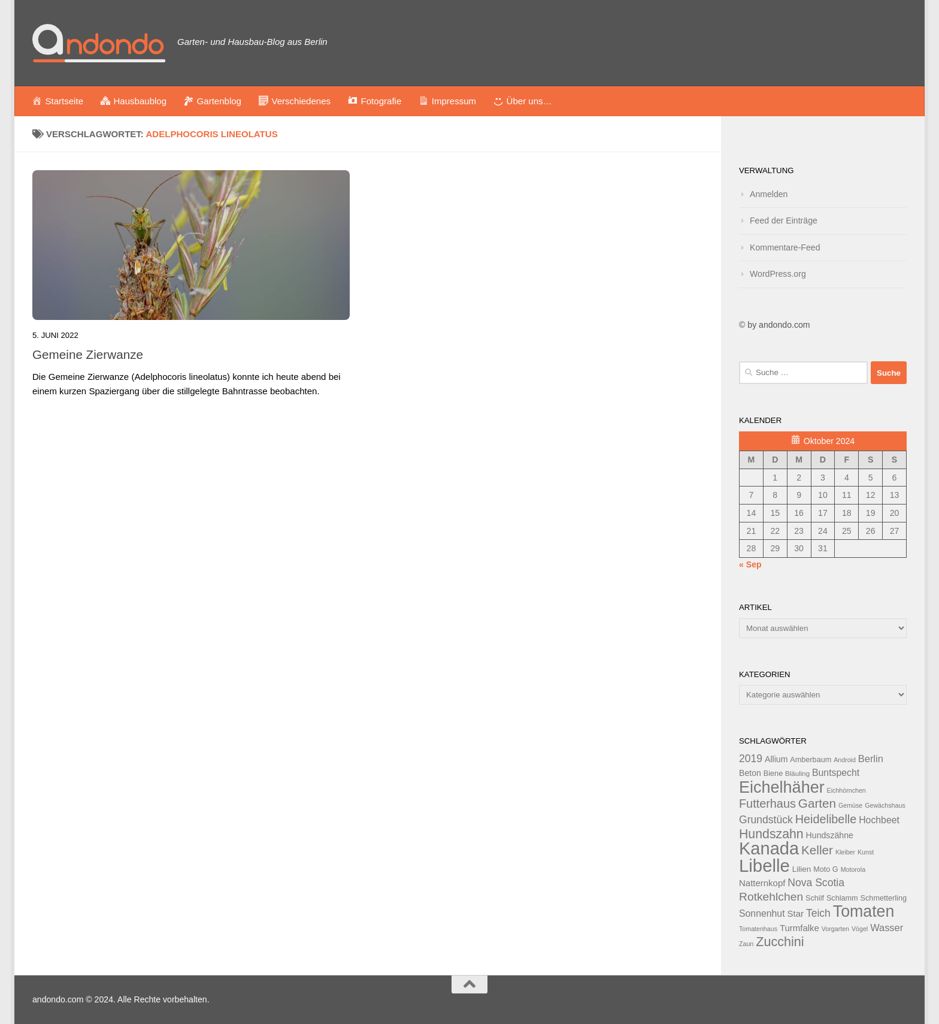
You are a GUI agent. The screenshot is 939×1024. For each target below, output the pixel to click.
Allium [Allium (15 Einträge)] (776, 759)
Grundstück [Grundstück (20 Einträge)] (766, 820)
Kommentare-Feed (785, 247)
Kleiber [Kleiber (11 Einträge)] (845, 852)
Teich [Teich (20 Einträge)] (818, 913)
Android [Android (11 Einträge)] (845, 759)
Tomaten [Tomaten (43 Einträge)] (864, 911)
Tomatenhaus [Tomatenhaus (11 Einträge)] (758, 928)
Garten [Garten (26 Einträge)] (817, 803)
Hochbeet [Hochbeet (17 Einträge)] (879, 820)
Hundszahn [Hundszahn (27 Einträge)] (771, 834)
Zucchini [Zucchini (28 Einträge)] (780, 941)
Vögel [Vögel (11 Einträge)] (860, 928)
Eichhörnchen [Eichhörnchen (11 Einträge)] (846, 790)
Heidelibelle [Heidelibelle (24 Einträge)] (826, 819)
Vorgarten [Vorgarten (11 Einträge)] (835, 928)
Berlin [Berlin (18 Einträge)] (870, 758)
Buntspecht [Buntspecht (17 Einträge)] (835, 773)
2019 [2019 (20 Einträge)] (750, 759)
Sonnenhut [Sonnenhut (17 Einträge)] (762, 913)
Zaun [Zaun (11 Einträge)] (746, 943)
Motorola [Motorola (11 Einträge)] (853, 869)
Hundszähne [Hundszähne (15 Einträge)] (829, 835)
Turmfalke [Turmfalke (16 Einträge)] (799, 928)
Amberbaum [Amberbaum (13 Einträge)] (810, 760)
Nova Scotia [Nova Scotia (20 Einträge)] (815, 883)
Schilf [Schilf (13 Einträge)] (814, 898)
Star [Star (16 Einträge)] (795, 913)
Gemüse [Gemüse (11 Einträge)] (850, 805)
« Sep (750, 564)
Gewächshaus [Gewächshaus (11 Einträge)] (885, 805)
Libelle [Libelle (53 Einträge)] (764, 865)
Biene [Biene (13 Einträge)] (773, 773)
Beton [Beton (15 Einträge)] (750, 773)
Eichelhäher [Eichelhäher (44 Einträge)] (782, 787)
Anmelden (768, 194)
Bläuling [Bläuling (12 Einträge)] (797, 773)
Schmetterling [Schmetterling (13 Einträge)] (884, 898)
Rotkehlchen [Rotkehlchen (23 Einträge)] (771, 896)
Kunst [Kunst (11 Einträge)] (866, 852)
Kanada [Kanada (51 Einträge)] (769, 848)
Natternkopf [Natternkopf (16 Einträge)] (762, 883)
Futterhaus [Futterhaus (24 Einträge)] (767, 803)
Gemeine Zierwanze (87, 354)
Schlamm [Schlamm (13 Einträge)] (842, 898)
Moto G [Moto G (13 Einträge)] (825, 869)
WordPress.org (778, 274)
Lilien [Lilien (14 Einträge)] (801, 869)
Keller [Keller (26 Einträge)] (817, 850)
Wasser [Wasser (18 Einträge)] (886, 927)
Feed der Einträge (783, 220)
